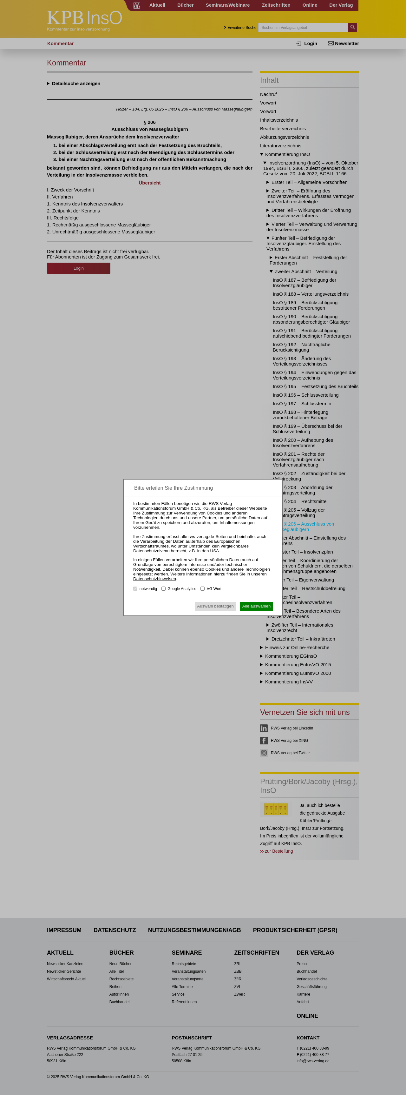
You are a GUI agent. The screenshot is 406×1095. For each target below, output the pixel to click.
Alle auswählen (256, 606)
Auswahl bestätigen (215, 606)
